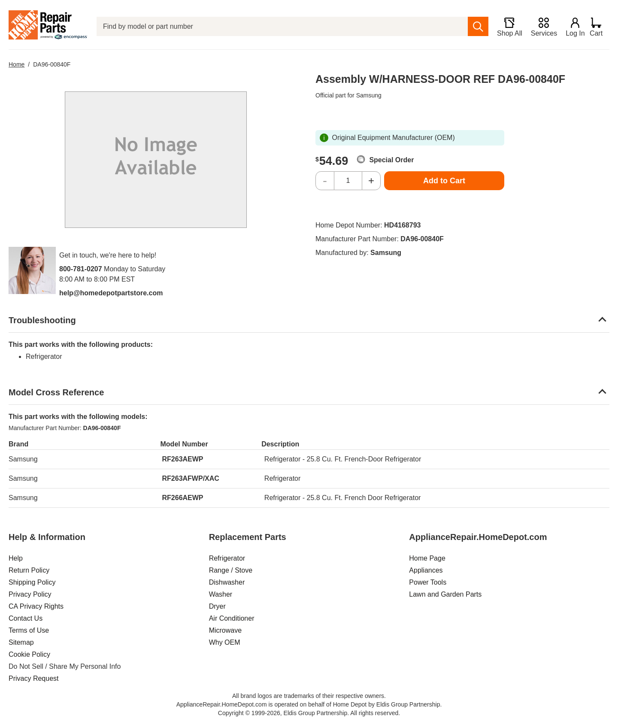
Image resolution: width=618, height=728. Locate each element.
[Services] (540, 27)
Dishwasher (227, 582)
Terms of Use (29, 630)
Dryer (217, 606)
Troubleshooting (42, 320)
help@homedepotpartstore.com (111, 293)
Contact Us (25, 618)
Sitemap (21, 642)
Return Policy (29, 570)
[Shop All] (505, 27)
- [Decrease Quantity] (325, 180)
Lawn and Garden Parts (445, 594)
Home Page (427, 558)
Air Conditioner (231, 618)
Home (16, 64)
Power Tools (427, 582)
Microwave (225, 630)
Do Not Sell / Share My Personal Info (65, 666)
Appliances (425, 570)
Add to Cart (444, 180)
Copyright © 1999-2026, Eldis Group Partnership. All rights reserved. (309, 713)
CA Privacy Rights (36, 606)
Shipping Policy (32, 582)
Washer (221, 594)
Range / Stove (230, 570)
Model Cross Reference (56, 392)
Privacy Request (34, 678)
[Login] (571, 27)
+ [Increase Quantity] (371, 180)
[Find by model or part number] (280, 26)
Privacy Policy (30, 594)
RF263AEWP (182, 459)
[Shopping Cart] (599, 27)
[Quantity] (348, 180)
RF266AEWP (182, 497)
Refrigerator (227, 558)
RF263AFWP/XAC (190, 478)
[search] (474, 26)
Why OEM (224, 642)
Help (16, 558)
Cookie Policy (29, 654)
